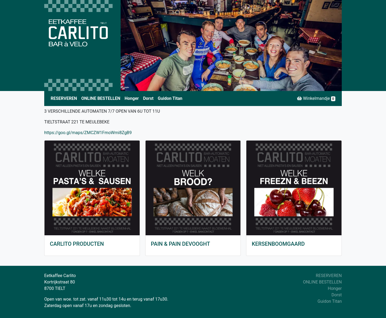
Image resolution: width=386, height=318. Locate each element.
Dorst (148, 98)
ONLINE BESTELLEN (100, 98)
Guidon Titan (170, 98)
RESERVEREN (64, 98)
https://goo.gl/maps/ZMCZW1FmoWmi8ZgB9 (88, 132)
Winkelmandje (316, 98)
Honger (132, 98)
